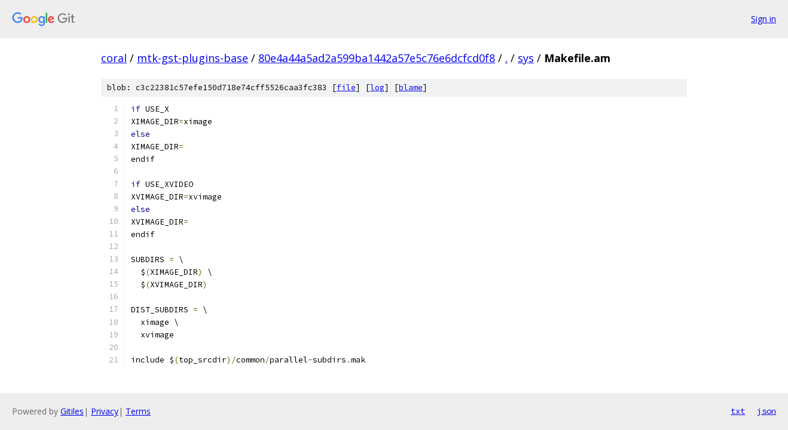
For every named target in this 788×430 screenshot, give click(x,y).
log (377, 87)
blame (411, 87)
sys (526, 58)
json (766, 411)
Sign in (763, 18)
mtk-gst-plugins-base (192, 58)
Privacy (104, 411)
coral (114, 58)
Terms (138, 411)
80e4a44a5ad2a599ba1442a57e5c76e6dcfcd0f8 (376, 58)
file (346, 87)
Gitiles (72, 411)
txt (738, 411)
